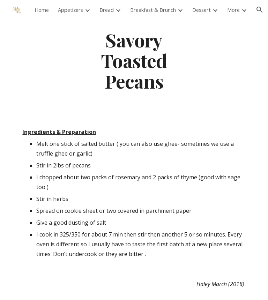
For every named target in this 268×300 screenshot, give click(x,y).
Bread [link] (106, 9)
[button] (259, 9)
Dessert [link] (201, 9)
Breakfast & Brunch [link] (153, 9)
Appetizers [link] (70, 9)
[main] (134, 60)
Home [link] (42, 9)
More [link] (233, 9)
